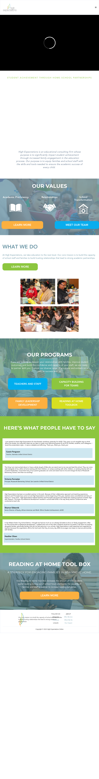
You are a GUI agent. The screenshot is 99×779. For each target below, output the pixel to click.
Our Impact (68, 623)
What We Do (68, 620)
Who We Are (68, 617)
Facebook (56, 620)
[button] (96, 7)
